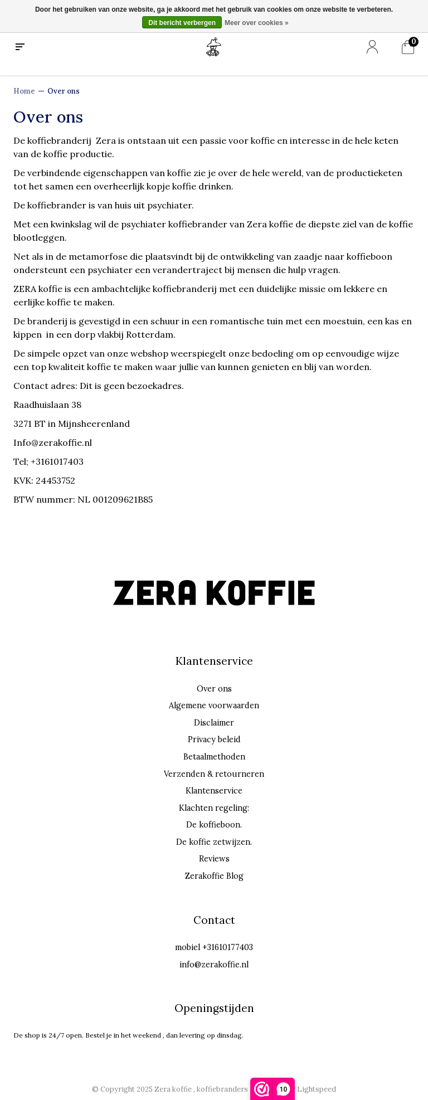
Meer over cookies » (257, 23)
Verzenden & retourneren (214, 774)
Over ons (63, 91)
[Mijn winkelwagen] (408, 47)
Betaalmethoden (214, 757)
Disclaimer (214, 723)
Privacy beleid (214, 739)
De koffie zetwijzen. (214, 842)
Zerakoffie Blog (214, 876)
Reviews (214, 859)
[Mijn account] (372, 47)
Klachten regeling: (214, 808)
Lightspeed (316, 1089)
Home (24, 91)
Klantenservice (214, 791)
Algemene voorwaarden (214, 705)
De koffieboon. (214, 825)
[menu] (20, 47)
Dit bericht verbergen (182, 23)
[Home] (214, 46)
